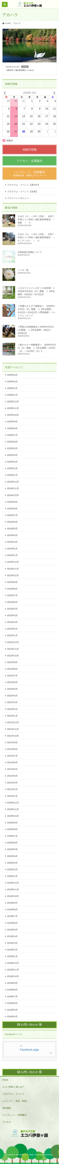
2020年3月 (12, 863)
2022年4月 (12, 695)
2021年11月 (13, 729)
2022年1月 (12, 716)
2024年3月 (12, 542)
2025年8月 (12, 428)
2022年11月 (13, 649)
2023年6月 (12, 602)
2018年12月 (13, 963)
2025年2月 (12, 468)
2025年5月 (12, 448)
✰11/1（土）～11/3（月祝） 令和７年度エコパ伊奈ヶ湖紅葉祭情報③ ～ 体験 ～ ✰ (37, 219)
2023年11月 (13, 568)
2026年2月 (12, 388)
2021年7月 (12, 756)
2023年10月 (13, 575)
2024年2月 (12, 548)
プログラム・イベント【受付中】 (23, 185)
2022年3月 (12, 702)
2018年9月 (12, 983)
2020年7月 (12, 836)
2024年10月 (13, 495)
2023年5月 (12, 608)
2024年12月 (13, 481)
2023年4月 (12, 615)
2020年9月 (12, 822)
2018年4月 (12, 1016)
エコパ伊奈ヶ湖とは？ (13, 1087)
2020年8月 (12, 829)
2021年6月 (12, 762)
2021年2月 (12, 789)
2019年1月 (12, 956)
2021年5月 (12, 769)
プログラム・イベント (13, 1094)
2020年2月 (12, 869)
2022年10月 (13, 655)
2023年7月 (12, 595)
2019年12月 (13, 883)
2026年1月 (12, 395)
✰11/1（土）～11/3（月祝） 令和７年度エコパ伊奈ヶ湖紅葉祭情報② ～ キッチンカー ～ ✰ (37, 237)
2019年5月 (12, 929)
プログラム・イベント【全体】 (22, 191)
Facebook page (29, 1049)
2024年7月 (12, 515)
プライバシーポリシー (18, 198)
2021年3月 (12, 782)
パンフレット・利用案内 (14, 1115)
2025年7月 (12, 435)
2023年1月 (12, 635)
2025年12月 (13, 401)
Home (5, 1080)
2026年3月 (12, 381)
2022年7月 (12, 675)
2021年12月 (13, 722)
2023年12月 (13, 562)
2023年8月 (12, 588)
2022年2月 (12, 709)
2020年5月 (12, 849)
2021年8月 (12, 749)
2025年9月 (12, 421)
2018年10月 (13, 976)
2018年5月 (12, 1010)
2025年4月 (12, 455)
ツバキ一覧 (23, 270)
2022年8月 (12, 669)
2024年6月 (12, 522)
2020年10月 (13, 816)
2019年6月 (12, 923)
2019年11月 (13, 889)
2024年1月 (12, 555)
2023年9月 (12, 582)
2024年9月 (12, 502)
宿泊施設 (6, 1108)
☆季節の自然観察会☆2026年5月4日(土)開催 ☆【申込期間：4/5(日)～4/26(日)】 (36, 329)
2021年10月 (13, 736)
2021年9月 (12, 742)
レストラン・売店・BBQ (14, 1101)
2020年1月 (12, 876)
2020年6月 (12, 842)
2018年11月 (13, 969)
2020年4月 (12, 856)
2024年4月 (12, 535)
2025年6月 (12, 441)
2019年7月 (12, 916)
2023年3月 (12, 622)
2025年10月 (13, 415)
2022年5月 (12, 689)
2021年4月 (12, 776)
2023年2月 (12, 628)
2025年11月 (13, 408)
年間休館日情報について (30, 252)
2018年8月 (12, 989)
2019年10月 (13, 896)
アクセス (6, 1122)
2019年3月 (12, 943)
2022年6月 (12, 682)
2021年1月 (12, 796)
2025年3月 (12, 461)
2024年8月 (12, 508)
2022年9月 (12, 662)
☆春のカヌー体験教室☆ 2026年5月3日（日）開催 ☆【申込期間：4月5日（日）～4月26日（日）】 (37, 347)
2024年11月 (13, 488)
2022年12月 (13, 642)
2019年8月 (12, 909)
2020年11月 (13, 809)
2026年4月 (12, 375)
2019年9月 (12, 903)
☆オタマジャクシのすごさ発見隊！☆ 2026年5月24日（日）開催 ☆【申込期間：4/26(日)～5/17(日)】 (37, 291)
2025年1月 (12, 475)
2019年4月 (12, 936)
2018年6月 (12, 1003)
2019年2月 (12, 949)
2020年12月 (13, 802)
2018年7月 (12, 996)
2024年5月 (12, 528)
